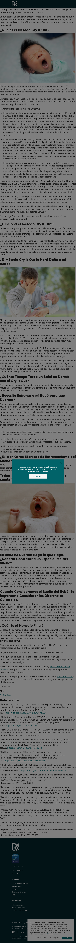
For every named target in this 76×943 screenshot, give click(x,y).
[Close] (60, 462)
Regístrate (38, 476)
